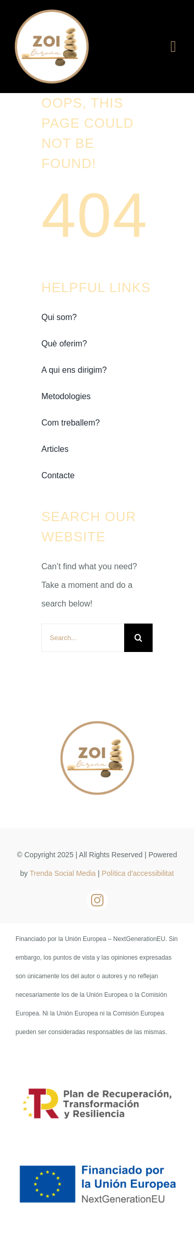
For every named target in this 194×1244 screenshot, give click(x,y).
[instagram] (97, 900)
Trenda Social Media (62, 873)
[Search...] (82, 638)
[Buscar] (138, 638)
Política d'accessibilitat (138, 873)
